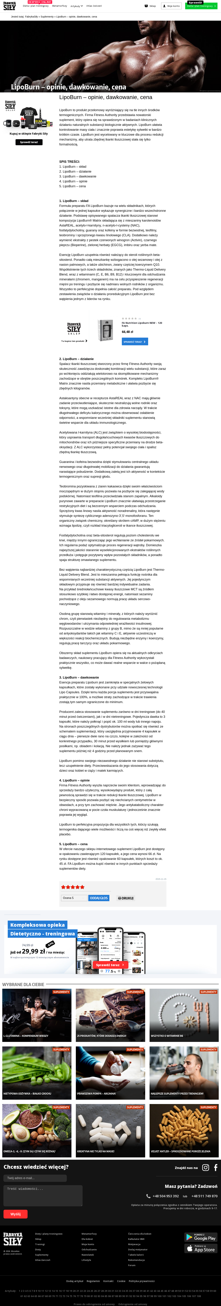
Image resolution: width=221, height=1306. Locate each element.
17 (63, 1280)
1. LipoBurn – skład (72, 166)
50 (179, 1280)
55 (197, 1280)
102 (169, 1285)
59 (211, 1280)
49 (176, 1280)
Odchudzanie (89, 1239)
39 (141, 1280)
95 (141, 1285)
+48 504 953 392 (166, 1185)
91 (127, 1285)
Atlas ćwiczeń (94, 6)
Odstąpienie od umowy (132, 1293)
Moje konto (88, 1233)
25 (91, 1280)
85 (106, 1285)
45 (162, 1280)
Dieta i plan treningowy (36, 5)
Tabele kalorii (136, 1244)
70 (53, 1285)
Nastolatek (88, 1244)
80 (88, 1285)
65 (35, 1285)
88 (116, 1285)
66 (39, 1285)
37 (134, 1280)
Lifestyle (86, 1249)
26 (95, 1280)
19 (70, 1280)
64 (32, 1285)
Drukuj (125, 898)
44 (158, 1280)
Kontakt (108, 1270)
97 (148, 1285)
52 (186, 1280)
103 (174, 1285)
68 (46, 1285)
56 (200, 1280)
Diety (38, 1239)
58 (207, 1280)
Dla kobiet (87, 1228)
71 (56, 1285)
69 (49, 1285)
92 (130, 1285)
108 (199, 1285)
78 (81, 1285)
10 (39, 1280)
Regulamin (93, 1270)
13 (49, 1280)
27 (98, 1280)
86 (109, 1285)
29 (105, 1280)
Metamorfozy (59, 6)
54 (193, 1280)
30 (109, 1280)
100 (159, 1285)
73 (63, 1285)
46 (165, 1280)
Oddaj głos (99, 898)
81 (92, 1285)
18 (67, 1280)
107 (194, 1285)
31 (112, 1280)
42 (151, 1280)
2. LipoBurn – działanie (75, 171)
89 (120, 1285)
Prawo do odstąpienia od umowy (94, 1293)
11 (42, 1280)
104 (179, 1285)
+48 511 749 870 (204, 1185)
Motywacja (134, 1233)
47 (169, 1280)
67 (42, 1285)
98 (151, 1285)
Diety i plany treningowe (48, 1223)
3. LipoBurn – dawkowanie (77, 176)
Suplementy (41, 1244)
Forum (131, 1254)
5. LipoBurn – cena (72, 186)
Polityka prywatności (142, 1270)
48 (172, 1280)
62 (25, 1285)
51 (183, 1280)
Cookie (121, 1270)
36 (130, 1280)
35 (127, 1280)
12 (46, 1280)
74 (67, 1285)
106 (189, 1285)
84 (102, 1285)
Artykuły (77, 6)
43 (155, 1280)
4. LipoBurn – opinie (73, 181)
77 (78, 1285)
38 (137, 1280)
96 (144, 1285)
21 (77, 1280)
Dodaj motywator (138, 1239)
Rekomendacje (136, 1249)
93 (134, 1285)
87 (113, 1285)
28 (102, 1280)
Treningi (40, 1233)
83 (99, 1285)
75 (71, 1285)
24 (88, 1280)
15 (56, 1280)
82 (95, 1285)
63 (28, 1285)
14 (53, 1280)
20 (74, 1280)
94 (137, 1285)
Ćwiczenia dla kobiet (139, 1223)
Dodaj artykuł (74, 1270)
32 (116, 1280)
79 (85, 1285)
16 (60, 1280)
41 (148, 1280)
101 (164, 1285)
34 (123, 1280)
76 (74, 1285)
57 (204, 1280)
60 (214, 1280)
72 (60, 1285)
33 (119, 1280)
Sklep (38, 1228)
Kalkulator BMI (136, 1228)
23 (84, 1280)
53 (190, 1280)
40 (144, 1280)
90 (123, 1285)
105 (184, 1285)
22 (81, 1280)
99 (155, 1285)
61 (21, 1285)
